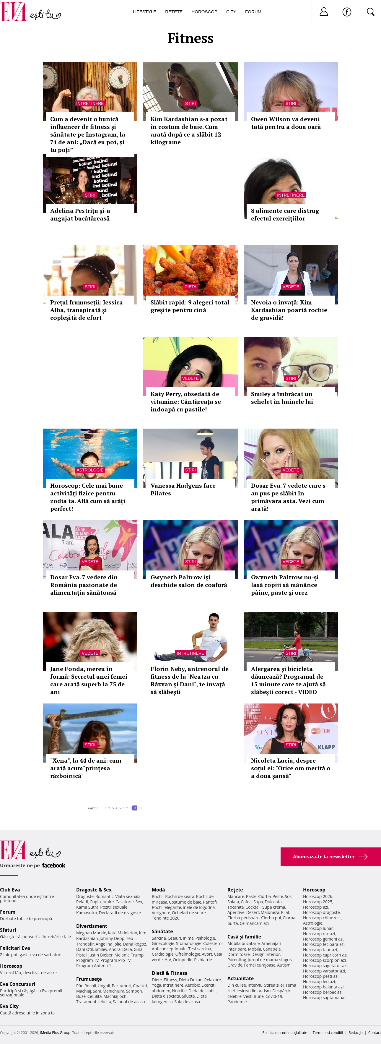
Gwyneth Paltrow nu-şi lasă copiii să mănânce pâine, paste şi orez (285, 584)
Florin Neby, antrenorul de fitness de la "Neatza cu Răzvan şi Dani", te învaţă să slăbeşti (190, 680)
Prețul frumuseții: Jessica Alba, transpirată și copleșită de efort (86, 310)
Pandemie (237, 1001)
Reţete (235, 889)
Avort (207, 954)
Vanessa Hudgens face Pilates (183, 489)
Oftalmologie (187, 954)
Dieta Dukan (190, 980)
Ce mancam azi (254, 923)
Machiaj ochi (115, 996)
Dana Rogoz (134, 944)
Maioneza (270, 912)
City (231, 11)
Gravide (234, 965)
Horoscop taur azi (320, 949)
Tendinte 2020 (165, 918)
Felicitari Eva (15, 948)
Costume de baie (185, 902)
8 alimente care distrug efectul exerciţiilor (285, 214)
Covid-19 (274, 996)
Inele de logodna (199, 907)
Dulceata (273, 901)
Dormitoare (238, 954)
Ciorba (264, 896)
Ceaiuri (174, 938)
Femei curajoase (259, 965)
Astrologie (89, 470)
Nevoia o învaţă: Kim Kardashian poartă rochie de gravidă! (289, 310)
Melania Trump (129, 955)
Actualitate (240, 978)
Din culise (236, 985)
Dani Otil (84, 949)
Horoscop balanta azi (323, 987)
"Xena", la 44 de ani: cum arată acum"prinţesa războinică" (85, 768)
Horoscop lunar (318, 928)
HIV (168, 959)
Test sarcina (199, 948)
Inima (188, 938)
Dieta (190, 286)
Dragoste (85, 896)
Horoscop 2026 (317, 896)
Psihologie (205, 938)
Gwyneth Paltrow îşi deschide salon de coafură (189, 581)
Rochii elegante (166, 907)
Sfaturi (8, 930)
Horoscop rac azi (319, 933)
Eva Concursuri (17, 984)
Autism (284, 965)
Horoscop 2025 (317, 901)
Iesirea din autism (254, 990)
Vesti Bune (253, 996)
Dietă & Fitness (169, 973)
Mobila (254, 949)
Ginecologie (163, 943)
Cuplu (95, 901)
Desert (252, 912)
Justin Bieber (100, 955)
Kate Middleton (122, 933)
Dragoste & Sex (94, 889)
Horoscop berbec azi (323, 992)
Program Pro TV (115, 960)
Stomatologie (188, 943)
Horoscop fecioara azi (324, 944)
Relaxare (212, 980)
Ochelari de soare (189, 912)
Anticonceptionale (169, 948)
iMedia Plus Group (55, 1032)
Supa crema (273, 907)
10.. (140, 808)
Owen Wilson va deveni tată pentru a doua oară (286, 123)
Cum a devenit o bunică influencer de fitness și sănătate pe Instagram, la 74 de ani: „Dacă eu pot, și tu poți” (87, 134)
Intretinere (90, 103)
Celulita (94, 996)
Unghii (104, 985)
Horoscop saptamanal (324, 997)
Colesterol (213, 943)
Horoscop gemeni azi (323, 939)
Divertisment (91, 926)
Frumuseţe (89, 979)
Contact (374, 1032)
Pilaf (285, 912)
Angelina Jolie (108, 944)
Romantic (104, 896)
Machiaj (83, 991)
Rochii (90, 985)
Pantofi (210, 902)
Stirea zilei (274, 985)
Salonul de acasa (129, 1001)
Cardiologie (163, 954)
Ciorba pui (271, 917)
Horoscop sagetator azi (325, 965)
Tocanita (235, 907)
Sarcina (159, 938)
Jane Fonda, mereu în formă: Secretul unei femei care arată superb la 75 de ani (88, 680)
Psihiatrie (203, 959)
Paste (251, 896)
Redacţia (356, 1032)
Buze (81, 996)
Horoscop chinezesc (322, 917)
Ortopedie (182, 959)
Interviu (255, 985)
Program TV (87, 960)
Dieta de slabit (202, 990)
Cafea (246, 901)
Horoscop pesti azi (320, 976)
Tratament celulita (93, 1001)
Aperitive (236, 912)
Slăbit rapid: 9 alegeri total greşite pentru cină (190, 306)
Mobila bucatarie (243, 943)
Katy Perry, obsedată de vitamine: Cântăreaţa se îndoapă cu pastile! (186, 401)
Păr (79, 985)
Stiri (190, 103)
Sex (139, 901)
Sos (288, 896)
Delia (127, 949)
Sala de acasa (187, 1001)
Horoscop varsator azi (324, 971)
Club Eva (10, 889)
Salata (233, 901)
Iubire (108, 901)
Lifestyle (144, 11)
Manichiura (113, 991)
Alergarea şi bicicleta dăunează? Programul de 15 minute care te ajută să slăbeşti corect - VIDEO (288, 680)
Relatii (82, 901)
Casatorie (124, 901)
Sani (97, 991)
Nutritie (179, 990)
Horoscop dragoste (321, 912)
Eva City (9, 1006)
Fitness (170, 980)
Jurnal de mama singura (271, 959)
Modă (158, 889)
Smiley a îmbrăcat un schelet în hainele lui (282, 398)
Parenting (236, 959)
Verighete (161, 912)
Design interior (265, 954)
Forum (253, 11)
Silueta (188, 996)
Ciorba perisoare (243, 917)
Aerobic (192, 985)
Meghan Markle (91, 933)
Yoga (156, 985)
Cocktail (252, 907)
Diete (157, 980)
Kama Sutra (87, 907)
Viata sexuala (128, 896)
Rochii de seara (179, 896)
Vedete (291, 286)
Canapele (272, 949)
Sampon (134, 991)
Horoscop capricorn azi (325, 955)
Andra (115, 949)
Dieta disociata (166, 996)
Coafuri (140, 985)
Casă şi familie (244, 936)
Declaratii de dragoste (120, 912)
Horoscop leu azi (319, 981)
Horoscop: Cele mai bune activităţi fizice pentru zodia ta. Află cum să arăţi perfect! (87, 497)
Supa (258, 901)
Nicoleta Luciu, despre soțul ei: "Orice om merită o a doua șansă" (290, 768)
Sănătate (162, 931)
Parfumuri (121, 985)
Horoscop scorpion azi (324, 960)
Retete (174, 11)
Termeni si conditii (328, 1032)
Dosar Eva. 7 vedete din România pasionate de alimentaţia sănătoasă (84, 584)
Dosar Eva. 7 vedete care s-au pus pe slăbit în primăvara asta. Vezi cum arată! (289, 497)
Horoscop (204, 11)
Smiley (101, 949)
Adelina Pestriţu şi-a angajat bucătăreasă (80, 214)
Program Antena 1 (93, 965)
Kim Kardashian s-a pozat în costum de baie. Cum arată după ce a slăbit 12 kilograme (189, 130)
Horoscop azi (315, 907)
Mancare (235, 896)
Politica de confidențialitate (285, 1032)
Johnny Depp (112, 938)
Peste (278, 896)
